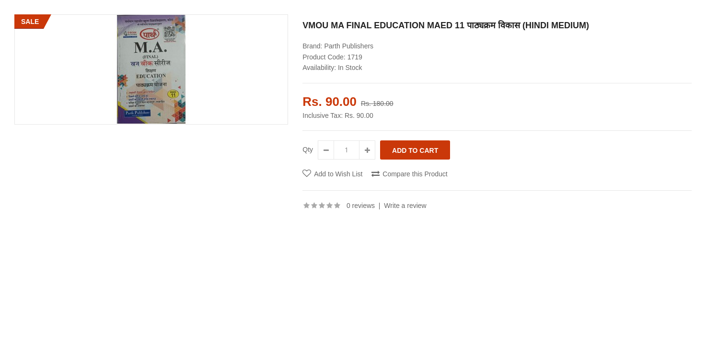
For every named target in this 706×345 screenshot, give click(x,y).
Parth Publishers (348, 46)
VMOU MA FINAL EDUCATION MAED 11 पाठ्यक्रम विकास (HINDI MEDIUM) (445, 25)
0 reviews (361, 205)
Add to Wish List (338, 174)
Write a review (405, 205)
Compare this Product (414, 174)
